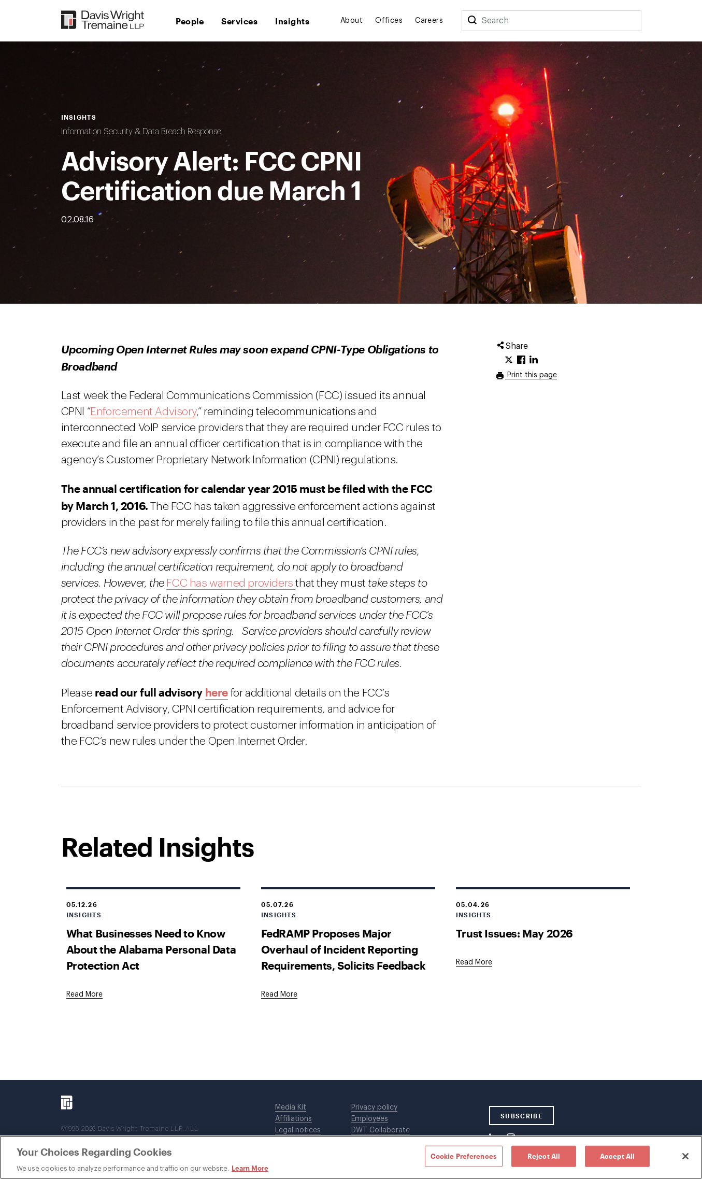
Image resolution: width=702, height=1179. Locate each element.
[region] (351, 1157)
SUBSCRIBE (521, 1115)
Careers (429, 20)
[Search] (472, 21)
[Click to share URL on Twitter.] (509, 360)
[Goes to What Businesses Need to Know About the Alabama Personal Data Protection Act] (84, 994)
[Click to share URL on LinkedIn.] (533, 360)
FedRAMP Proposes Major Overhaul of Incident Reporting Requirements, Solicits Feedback (343, 949)
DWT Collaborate (380, 1130)
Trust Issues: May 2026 (514, 933)
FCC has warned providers (230, 583)
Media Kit (290, 1107)
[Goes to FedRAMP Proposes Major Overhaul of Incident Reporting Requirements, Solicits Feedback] (279, 994)
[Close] (685, 1156)
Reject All (543, 1156)
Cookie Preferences (464, 1156)
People (190, 21)
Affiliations (293, 1119)
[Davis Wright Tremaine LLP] (103, 20)
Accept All (617, 1156)
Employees (369, 1119)
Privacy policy (374, 1107)
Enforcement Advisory (143, 411)
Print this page (531, 375)
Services (239, 21)
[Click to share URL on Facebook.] (521, 360)
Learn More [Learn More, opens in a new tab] (250, 1168)
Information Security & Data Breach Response (141, 131)
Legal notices (298, 1130)
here (216, 692)
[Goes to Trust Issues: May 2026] (474, 962)
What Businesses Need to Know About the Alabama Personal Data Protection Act (151, 949)
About (351, 20)
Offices (389, 20)
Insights (292, 21)
